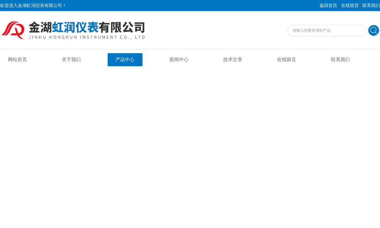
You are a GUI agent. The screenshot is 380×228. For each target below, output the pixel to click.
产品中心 (125, 59)
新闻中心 (178, 59)
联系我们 (371, 5)
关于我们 (71, 59)
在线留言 (350, 5)
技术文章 (232, 59)
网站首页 (17, 59)
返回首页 (328, 5)
